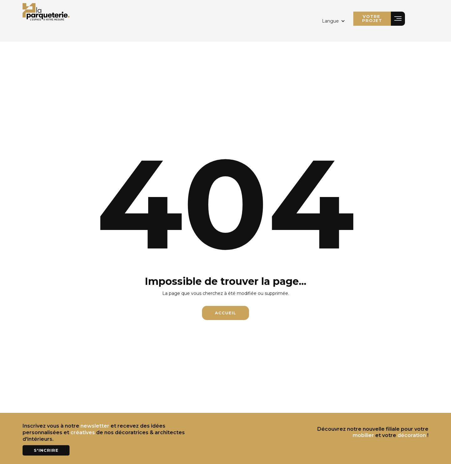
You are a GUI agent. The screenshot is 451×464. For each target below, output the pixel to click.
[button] (333, 21)
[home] (46, 11)
